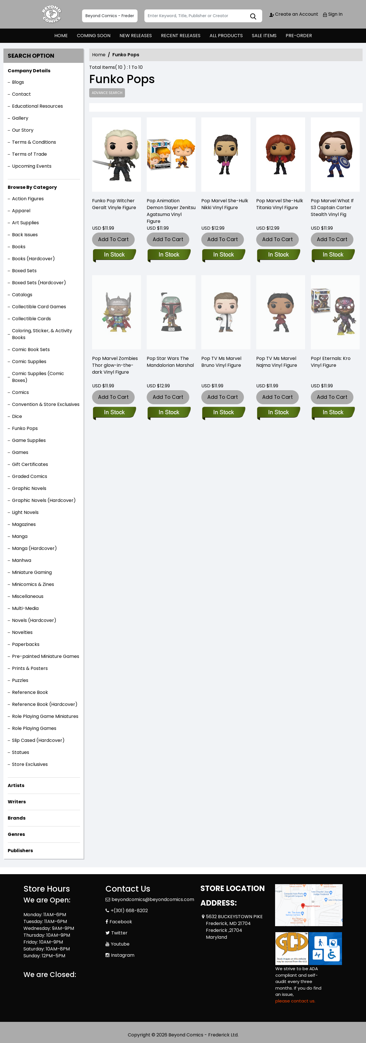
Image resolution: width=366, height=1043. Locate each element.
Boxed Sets (24, 270)
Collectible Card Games (39, 306)
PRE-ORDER (299, 35)
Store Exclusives (30, 764)
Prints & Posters (30, 668)
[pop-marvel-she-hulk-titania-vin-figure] (280, 156)
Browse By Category (32, 187)
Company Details (29, 70)
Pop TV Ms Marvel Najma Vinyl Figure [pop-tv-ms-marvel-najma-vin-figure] (276, 362)
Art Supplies (25, 222)
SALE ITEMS (264, 35)
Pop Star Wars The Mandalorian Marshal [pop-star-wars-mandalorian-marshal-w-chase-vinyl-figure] (170, 362)
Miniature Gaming (32, 572)
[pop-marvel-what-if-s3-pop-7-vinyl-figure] (335, 156)
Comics (20, 392)
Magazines (24, 524)
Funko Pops (25, 428)
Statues (20, 752)
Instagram (122, 955)
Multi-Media (25, 608)
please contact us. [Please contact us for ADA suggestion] (295, 1001)
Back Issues (25, 234)
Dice (17, 416)
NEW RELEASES (136, 35)
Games (20, 452)
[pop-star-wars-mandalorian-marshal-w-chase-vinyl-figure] (169, 412)
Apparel (21, 210)
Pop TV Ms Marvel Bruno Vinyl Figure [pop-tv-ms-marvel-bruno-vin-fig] (221, 362)
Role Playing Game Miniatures (45, 716)
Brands (16, 818)
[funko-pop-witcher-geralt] (116, 156)
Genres (16, 834)
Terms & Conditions (34, 142)
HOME (61, 35)
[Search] (203, 15)
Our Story (22, 130)
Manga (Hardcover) (34, 548)
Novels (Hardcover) (34, 620)
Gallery (20, 118)
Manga (19, 536)
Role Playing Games (34, 728)
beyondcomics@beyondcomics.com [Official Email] (153, 899)
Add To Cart (113, 239)
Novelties (22, 632)
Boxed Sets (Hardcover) (39, 282)
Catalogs (22, 294)
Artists (16, 785)
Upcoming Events (31, 166)
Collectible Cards (31, 318)
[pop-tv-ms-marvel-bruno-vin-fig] (223, 412)
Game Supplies (29, 440)
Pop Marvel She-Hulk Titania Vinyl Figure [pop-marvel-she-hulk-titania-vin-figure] (279, 204)
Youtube (120, 944)
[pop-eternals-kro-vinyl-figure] (333, 412)
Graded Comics (29, 476)
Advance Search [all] (107, 92)
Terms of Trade (29, 154)
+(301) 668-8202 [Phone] (129, 910)
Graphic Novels (29, 488)
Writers (17, 801)
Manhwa (21, 560)
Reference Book (30, 692)
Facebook (121, 921)
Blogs (18, 82)
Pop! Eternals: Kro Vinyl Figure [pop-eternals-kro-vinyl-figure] (331, 362)
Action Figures (28, 198)
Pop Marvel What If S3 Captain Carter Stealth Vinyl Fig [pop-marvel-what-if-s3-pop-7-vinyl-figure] (332, 207)
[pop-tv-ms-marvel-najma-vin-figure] (278, 412)
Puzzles (20, 680)
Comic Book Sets (31, 349)
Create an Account (293, 14)
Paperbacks (25, 644)
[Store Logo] (52, 14)
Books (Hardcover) (33, 258)
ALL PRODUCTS (226, 35)
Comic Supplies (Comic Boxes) (38, 377)
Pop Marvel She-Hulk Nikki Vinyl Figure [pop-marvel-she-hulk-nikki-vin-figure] (224, 204)
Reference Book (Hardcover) (44, 704)
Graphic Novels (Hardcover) (44, 500)
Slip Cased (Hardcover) (38, 740)
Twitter (119, 933)
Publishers (20, 850)
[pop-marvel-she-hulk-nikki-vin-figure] (225, 156)
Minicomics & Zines (33, 584)
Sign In (333, 14)
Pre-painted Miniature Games (45, 656)
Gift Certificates (30, 464)
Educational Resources (37, 106)
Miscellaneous (27, 596)
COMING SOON (93, 35)
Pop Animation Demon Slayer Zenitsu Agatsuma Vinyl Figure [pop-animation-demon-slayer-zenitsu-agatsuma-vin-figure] (171, 211)
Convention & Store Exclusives (45, 404)
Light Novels (25, 512)
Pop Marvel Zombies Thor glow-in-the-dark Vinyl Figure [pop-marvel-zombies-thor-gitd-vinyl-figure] (115, 365)
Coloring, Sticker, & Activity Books (42, 334)
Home (99, 54)
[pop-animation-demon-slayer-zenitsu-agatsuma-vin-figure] (171, 156)
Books (18, 246)
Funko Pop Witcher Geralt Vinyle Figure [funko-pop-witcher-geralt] (114, 204)
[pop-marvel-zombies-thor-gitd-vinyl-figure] (114, 412)
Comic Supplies (29, 361)
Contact (21, 94)
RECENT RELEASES (180, 35)
